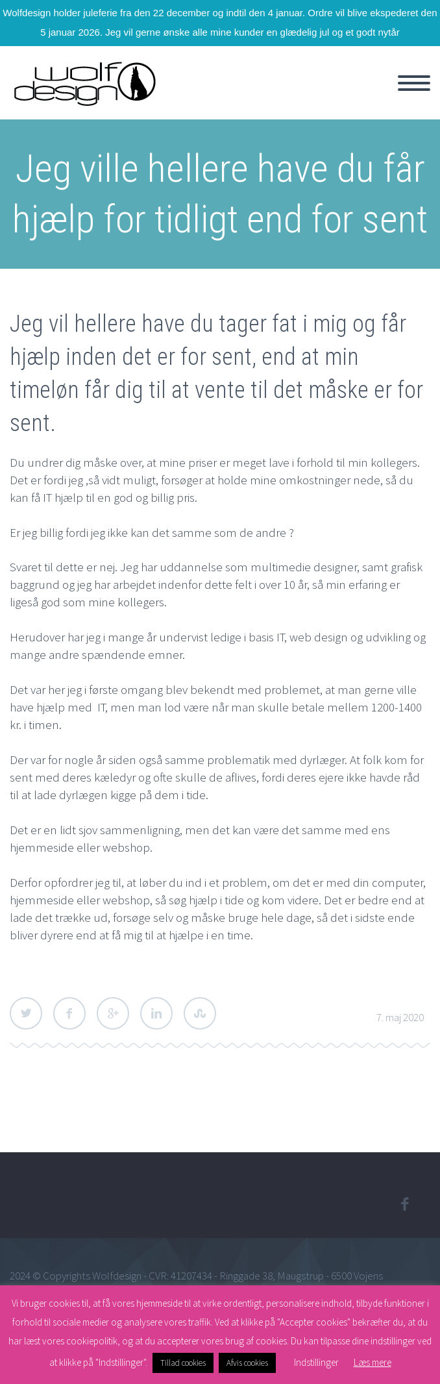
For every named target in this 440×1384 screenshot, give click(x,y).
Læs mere (372, 1362)
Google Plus (113, 1013)
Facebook (69, 1013)
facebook (404, 1204)
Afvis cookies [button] (247, 1362)
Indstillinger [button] (316, 1362)
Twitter (26, 1013)
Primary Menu (414, 83)
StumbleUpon (200, 1013)
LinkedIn (156, 1013)
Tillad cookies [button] (183, 1362)
